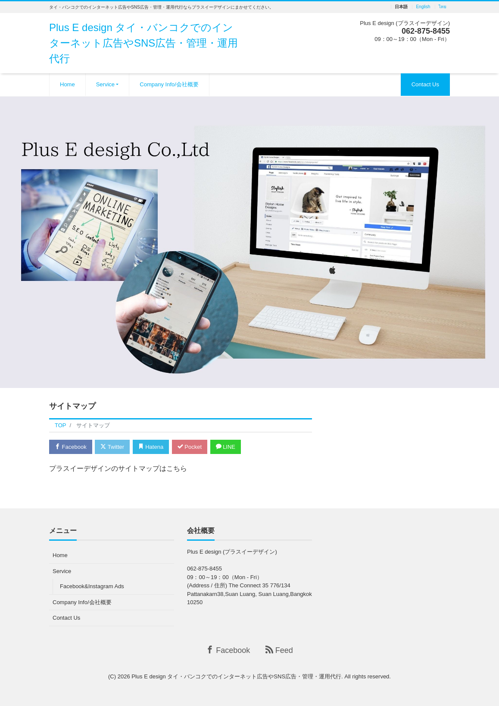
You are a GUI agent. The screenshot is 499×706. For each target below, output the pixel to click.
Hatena (151, 447)
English (423, 7)
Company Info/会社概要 (169, 84)
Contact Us (425, 84)
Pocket (190, 447)
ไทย (442, 7)
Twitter (112, 447)
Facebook (71, 447)
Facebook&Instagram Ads (92, 586)
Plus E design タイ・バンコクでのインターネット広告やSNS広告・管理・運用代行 (143, 43)
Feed (279, 650)
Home (67, 84)
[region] (249, 242)
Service (105, 84)
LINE (226, 447)
